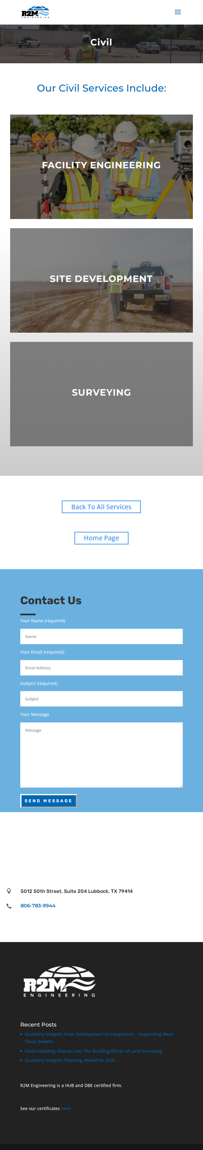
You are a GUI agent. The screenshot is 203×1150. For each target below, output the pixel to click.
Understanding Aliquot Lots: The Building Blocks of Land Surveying (93, 1051)
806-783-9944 (38, 906)
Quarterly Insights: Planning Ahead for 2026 (70, 1060)
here (66, 1108)
